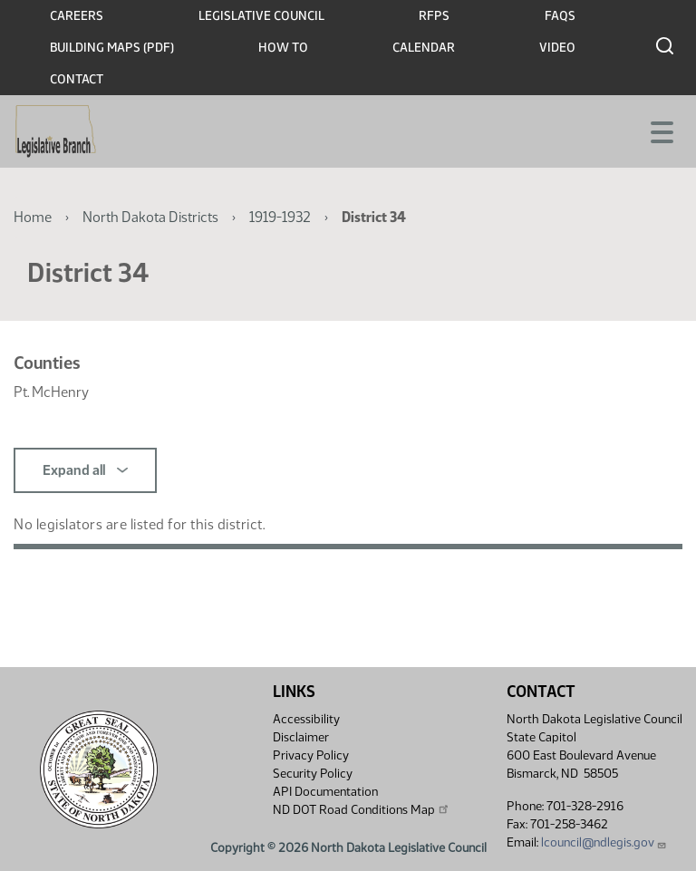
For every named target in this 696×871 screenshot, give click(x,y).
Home (33, 217)
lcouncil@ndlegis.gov (604, 842)
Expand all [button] (85, 470)
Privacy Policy (311, 755)
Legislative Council (261, 16)
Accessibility (306, 719)
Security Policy (313, 773)
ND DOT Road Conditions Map (361, 809)
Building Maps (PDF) (112, 47)
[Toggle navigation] (660, 130)
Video (557, 47)
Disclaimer (301, 737)
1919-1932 (280, 217)
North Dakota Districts (150, 217)
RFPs (434, 16)
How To (283, 47)
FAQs (560, 16)
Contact (76, 79)
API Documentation (325, 791)
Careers (76, 16)
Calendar (423, 47)
